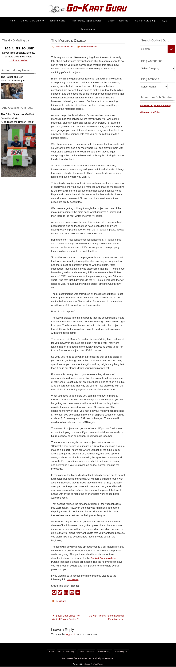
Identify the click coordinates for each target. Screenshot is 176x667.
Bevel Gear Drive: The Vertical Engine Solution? (66, 617)
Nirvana (87, 664)
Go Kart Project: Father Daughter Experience (110, 617)
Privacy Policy (104, 652)
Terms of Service (86, 652)
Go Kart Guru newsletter (105, 558)
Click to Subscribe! (18, 60)
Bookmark (61, 601)
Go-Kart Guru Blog (66, 652)
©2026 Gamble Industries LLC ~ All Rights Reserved (88, 659)
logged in (71, 634)
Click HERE (73, 579)
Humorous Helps (92, 46)
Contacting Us (121, 652)
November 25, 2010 (66, 46)
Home (51, 652)
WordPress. (98, 664)
